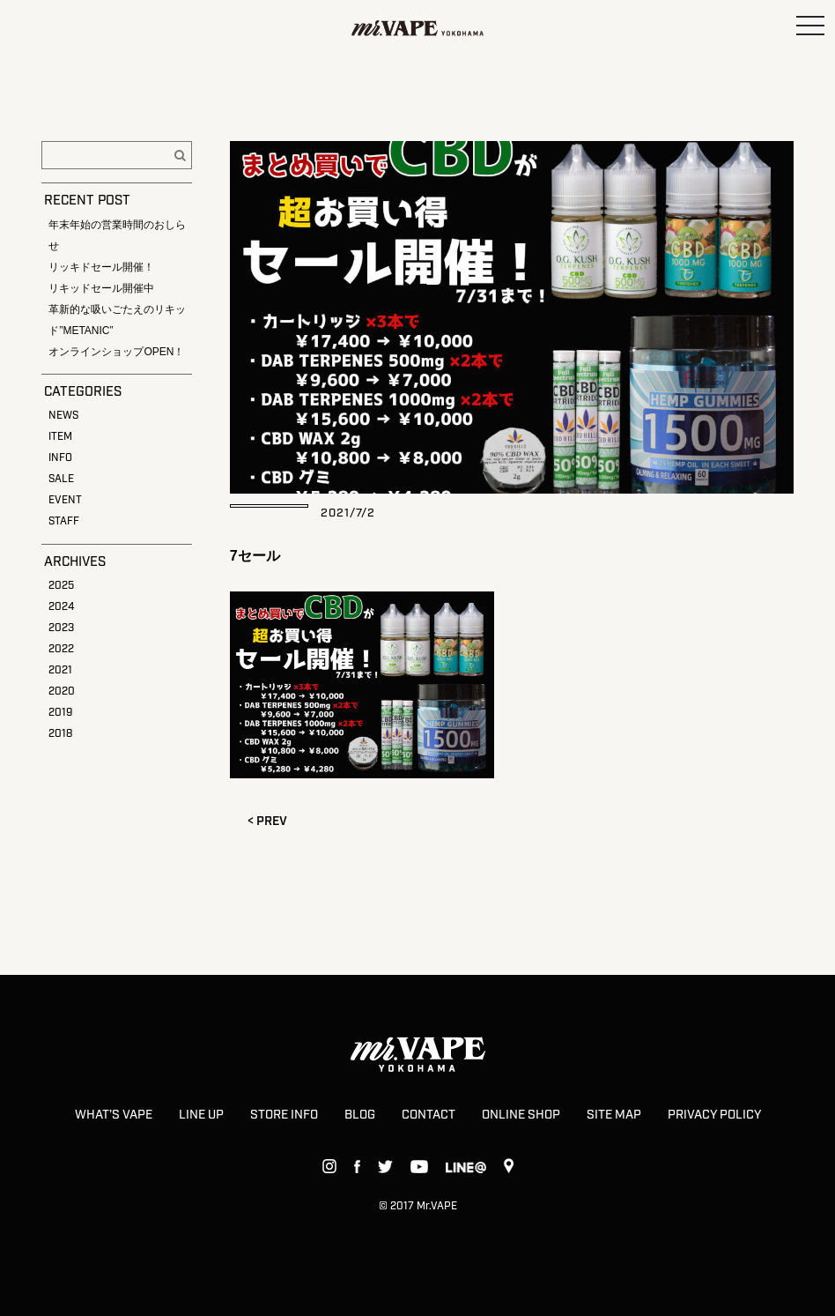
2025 (61, 585)
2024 (61, 606)
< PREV (267, 821)
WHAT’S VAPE (113, 1115)
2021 (60, 670)
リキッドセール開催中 (101, 288)
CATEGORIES (83, 392)
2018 (60, 733)
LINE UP (201, 1115)
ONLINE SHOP (521, 1115)
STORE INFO (284, 1115)
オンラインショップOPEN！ (116, 352)
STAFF (63, 521)
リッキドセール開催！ (101, 267)
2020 (61, 691)
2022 (61, 649)
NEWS (63, 415)
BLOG (359, 1115)
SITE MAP (614, 1115)
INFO (60, 458)
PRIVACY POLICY (714, 1115)
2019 (60, 712)
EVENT (65, 500)
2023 (61, 628)
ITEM (60, 436)
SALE (61, 479)
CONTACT (428, 1115)
